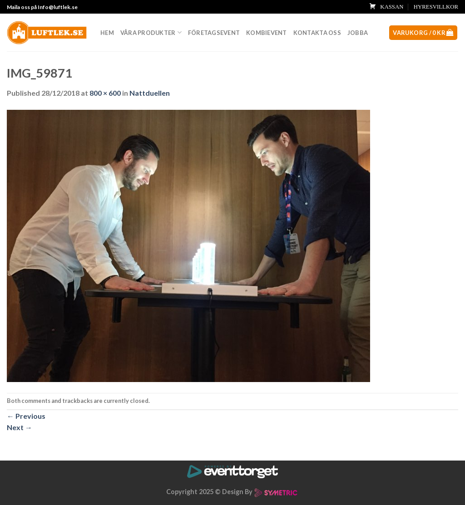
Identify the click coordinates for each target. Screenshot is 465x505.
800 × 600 (105, 92)
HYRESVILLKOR (436, 7)
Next (19, 427)
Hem (107, 32)
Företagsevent (214, 32)
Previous (26, 416)
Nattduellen (149, 92)
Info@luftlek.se (58, 7)
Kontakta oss (317, 32)
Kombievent (266, 32)
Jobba (357, 32)
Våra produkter (151, 32)
